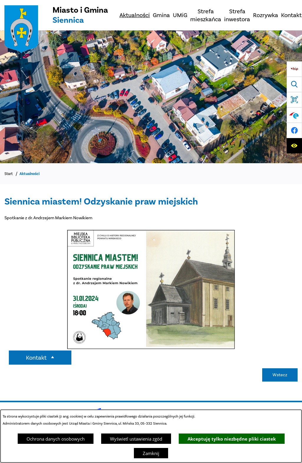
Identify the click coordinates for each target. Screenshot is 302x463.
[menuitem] (134, 15)
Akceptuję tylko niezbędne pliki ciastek (232, 439)
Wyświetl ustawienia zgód (136, 439)
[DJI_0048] (151, 96)
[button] (151, 350)
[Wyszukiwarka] (294, 84)
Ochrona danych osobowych (56, 439)
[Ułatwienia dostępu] (294, 145)
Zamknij (151, 453)
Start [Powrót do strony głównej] (8, 173)
